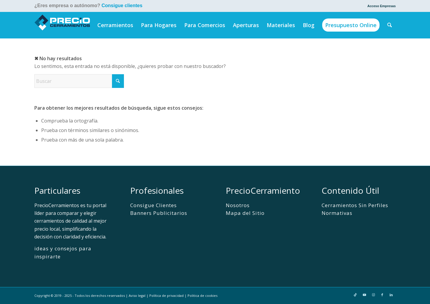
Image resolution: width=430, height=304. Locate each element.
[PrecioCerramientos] (62, 25)
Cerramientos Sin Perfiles (355, 205)
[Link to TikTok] (355, 294)
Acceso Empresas (381, 6)
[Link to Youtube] (364, 294)
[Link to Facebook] (382, 294)
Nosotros (238, 205)
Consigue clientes (122, 5)
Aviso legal (137, 295)
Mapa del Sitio (245, 213)
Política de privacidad (166, 295)
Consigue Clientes (153, 205)
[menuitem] (380, 5)
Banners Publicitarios (158, 213)
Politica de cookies (202, 295)
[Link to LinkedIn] (391, 294)
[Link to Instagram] (373, 294)
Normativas (337, 213)
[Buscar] (390, 25)
